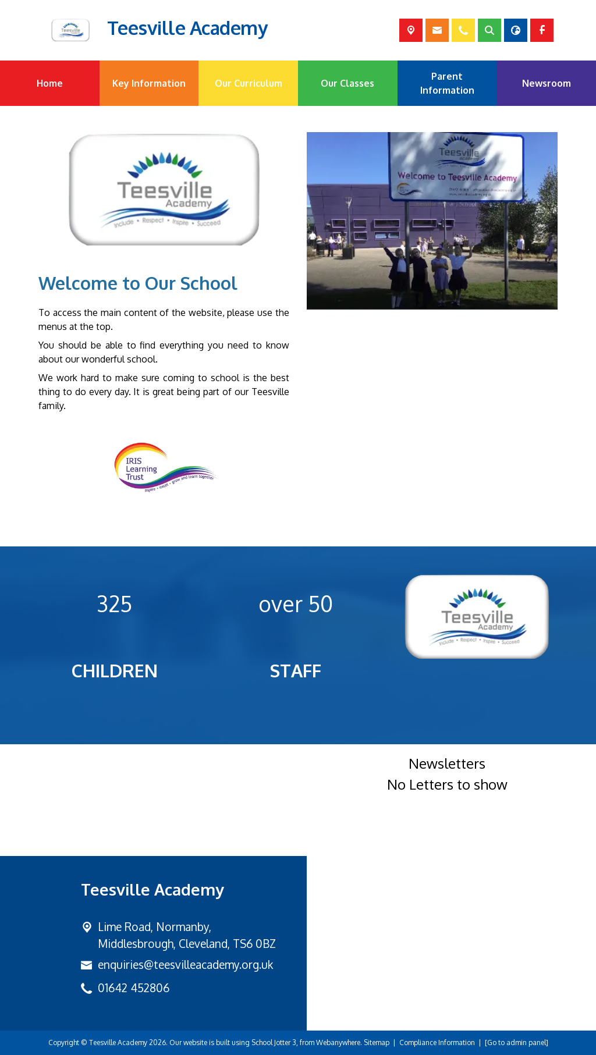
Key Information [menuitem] (149, 83)
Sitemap (376, 1042)
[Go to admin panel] (516, 1042)
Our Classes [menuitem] (347, 83)
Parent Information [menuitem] (447, 83)
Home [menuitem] (50, 83)
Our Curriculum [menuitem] (248, 83)
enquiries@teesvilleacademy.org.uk (185, 964)
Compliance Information (437, 1042)
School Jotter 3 (273, 1042)
